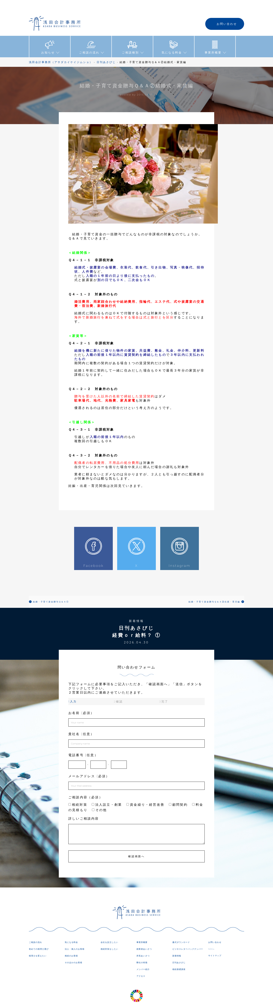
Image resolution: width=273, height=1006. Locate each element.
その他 (99, 798)
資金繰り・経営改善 (145, 793)
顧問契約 (178, 793)
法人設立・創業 (107, 793)
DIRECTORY (170, 1000)
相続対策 (77, 793)
